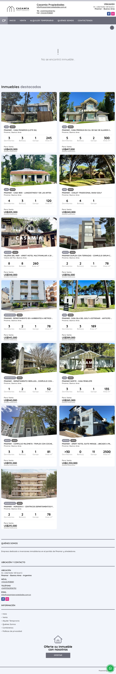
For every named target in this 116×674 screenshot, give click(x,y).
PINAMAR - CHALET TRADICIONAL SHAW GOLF (82, 193)
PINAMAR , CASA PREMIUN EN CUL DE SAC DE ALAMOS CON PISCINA (87, 130)
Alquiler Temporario (42, 20)
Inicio (13, 20)
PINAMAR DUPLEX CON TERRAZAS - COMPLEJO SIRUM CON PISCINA (87, 256)
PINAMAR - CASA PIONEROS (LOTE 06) (20, 130)
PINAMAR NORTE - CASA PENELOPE (77, 381)
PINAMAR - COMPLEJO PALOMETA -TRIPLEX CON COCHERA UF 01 (29, 444)
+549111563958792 (47, 11)
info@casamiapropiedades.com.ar (52, 7)
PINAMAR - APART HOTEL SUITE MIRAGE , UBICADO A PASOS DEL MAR (87, 444)
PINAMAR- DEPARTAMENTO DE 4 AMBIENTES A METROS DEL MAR (29, 318)
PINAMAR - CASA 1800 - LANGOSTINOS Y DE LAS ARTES (27, 193)
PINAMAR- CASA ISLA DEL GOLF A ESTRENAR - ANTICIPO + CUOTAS (87, 318)
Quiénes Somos (66, 20)
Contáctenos (85, 20)
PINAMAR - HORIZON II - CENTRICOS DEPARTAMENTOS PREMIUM (29, 507)
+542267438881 (46, 13)
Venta (23, 20)
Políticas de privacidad (12, 631)
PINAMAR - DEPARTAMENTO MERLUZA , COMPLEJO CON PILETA (29, 381)
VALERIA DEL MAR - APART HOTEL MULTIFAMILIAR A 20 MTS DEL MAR (29, 256)
